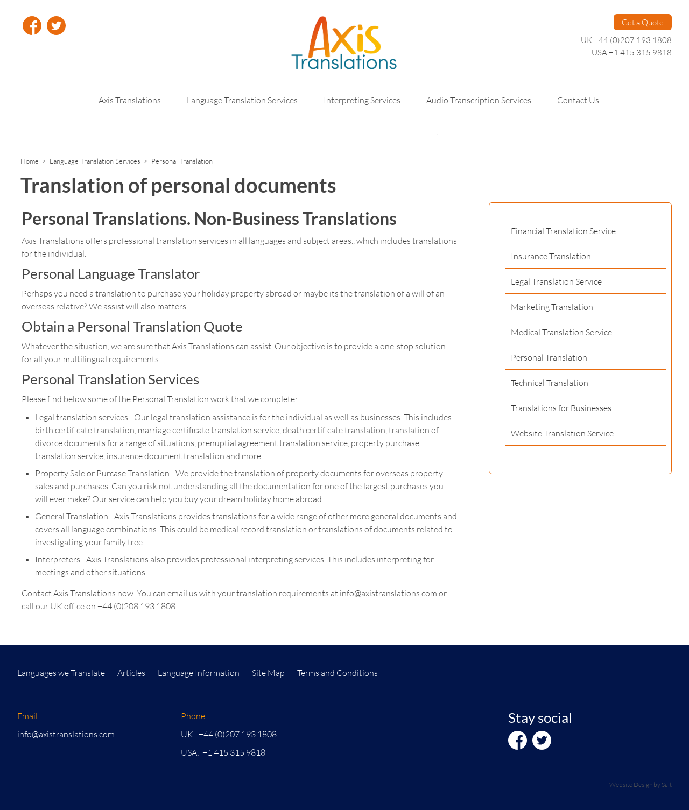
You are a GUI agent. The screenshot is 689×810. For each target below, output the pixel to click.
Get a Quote (643, 22)
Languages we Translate (61, 672)
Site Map (268, 672)
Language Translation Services (95, 161)
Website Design (630, 784)
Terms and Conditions (337, 672)
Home (29, 161)
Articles (131, 672)
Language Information (199, 672)
